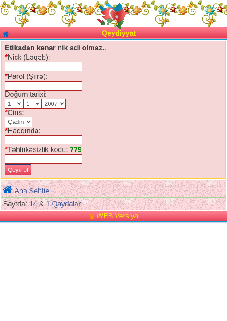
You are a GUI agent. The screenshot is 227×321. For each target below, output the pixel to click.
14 (33, 204)
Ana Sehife (32, 191)
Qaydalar (66, 204)
